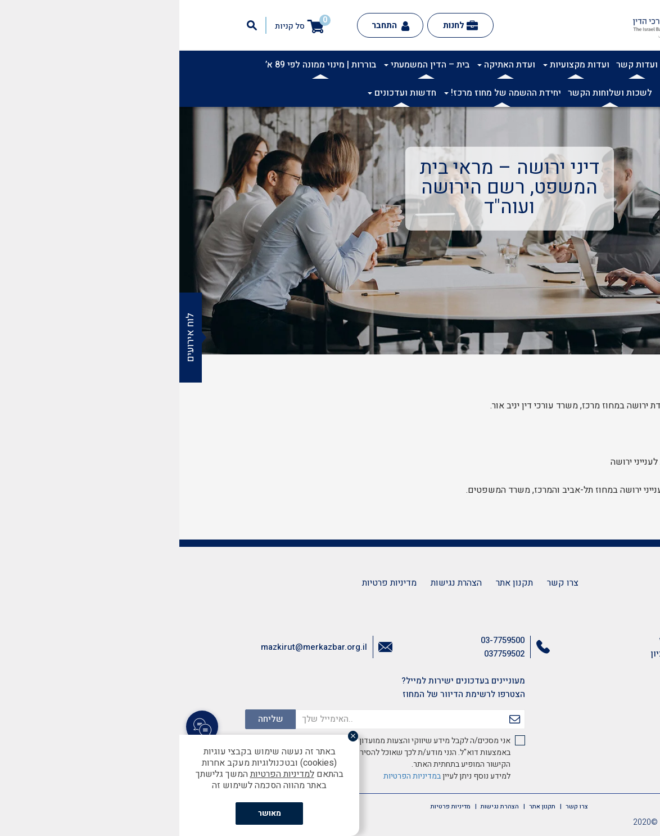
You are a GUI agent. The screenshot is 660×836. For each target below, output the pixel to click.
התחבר (211, 25)
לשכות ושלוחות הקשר (430, 93)
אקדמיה (530, 64)
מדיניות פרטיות (210, 583)
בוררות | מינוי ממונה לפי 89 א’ (141, 64)
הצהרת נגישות (276, 583)
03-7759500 (323, 640)
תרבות (496, 64)
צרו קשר (383, 583)
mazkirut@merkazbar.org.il (135, 647)
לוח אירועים (11, 337)
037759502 (325, 654)
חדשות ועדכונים (222, 93)
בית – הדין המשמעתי (247, 64)
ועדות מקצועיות (397, 64)
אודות (563, 64)
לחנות (281, 25)
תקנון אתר (335, 583)
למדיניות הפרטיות (103, 774)
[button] (645, 71)
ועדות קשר (457, 64)
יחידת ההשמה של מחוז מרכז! (323, 93)
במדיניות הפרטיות (232, 776)
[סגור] (177, 737)
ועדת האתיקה (327, 64)
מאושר (90, 813)
